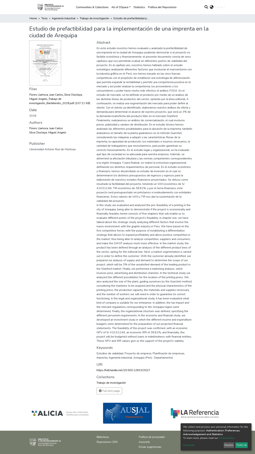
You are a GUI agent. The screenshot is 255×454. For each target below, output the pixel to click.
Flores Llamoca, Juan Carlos (46, 128)
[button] (212, 7)
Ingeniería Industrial (63, 18)
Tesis (44, 18)
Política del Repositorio (162, 7)
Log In (219, 7)
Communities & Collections (92, 7)
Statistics (139, 7)
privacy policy (226, 438)
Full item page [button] (109, 391)
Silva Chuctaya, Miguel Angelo (47, 132)
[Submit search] (206, 7)
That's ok (241, 445)
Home (33, 18)
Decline (229, 445)
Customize (189, 445)
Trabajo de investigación (94, 18)
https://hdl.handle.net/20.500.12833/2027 (123, 370)
